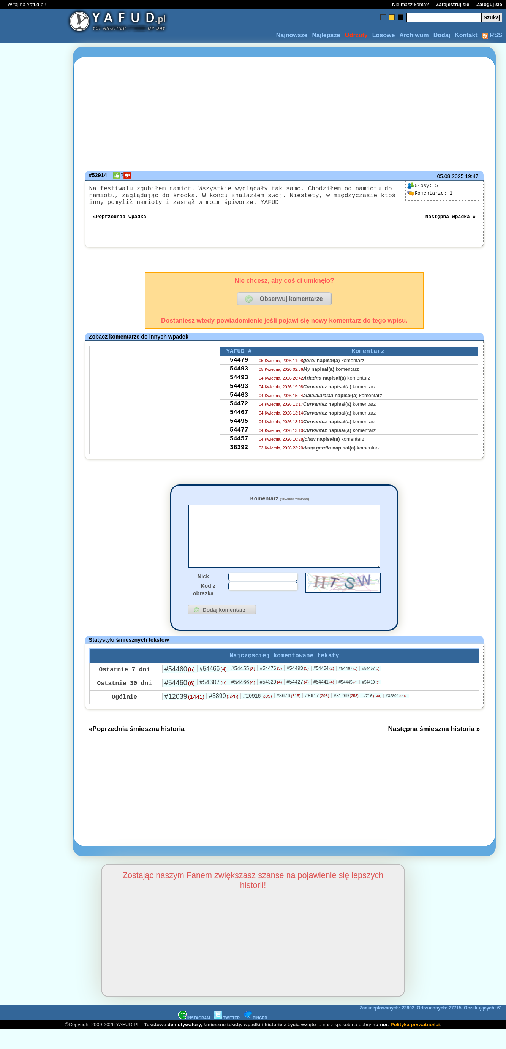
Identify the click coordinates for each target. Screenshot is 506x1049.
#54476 (271, 687)
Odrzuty (356, 35)
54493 (239, 379)
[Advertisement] (33, 525)
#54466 (213, 687)
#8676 (288, 714)
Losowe (383, 35)
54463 (239, 409)
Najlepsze (326, 35)
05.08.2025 (450, 176)
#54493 (297, 687)
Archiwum (414, 35)
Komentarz (279, 505)
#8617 (317, 714)
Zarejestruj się (452, 4)
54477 (239, 450)
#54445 (347, 701)
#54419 (371, 701)
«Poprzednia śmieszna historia (137, 748)
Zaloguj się (489, 4)
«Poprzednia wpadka (119, 221)
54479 (239, 368)
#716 (372, 714)
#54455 (243, 687)
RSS (492, 35)
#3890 (224, 715)
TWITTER (227, 1037)
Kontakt (466, 35)
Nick (203, 594)
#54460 (179, 688)
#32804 (396, 715)
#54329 (271, 701)
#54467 (347, 687)
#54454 (323, 687)
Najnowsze (292, 35)
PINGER (255, 1037)
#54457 (371, 687)
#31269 (346, 714)
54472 (239, 420)
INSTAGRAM (194, 1037)
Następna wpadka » (450, 221)
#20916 (257, 715)
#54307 (213, 701)
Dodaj (441, 35)
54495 (239, 440)
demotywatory (184, 1043)
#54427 (297, 701)
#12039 (184, 715)
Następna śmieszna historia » (434, 748)
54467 (239, 430)
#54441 (323, 701)
